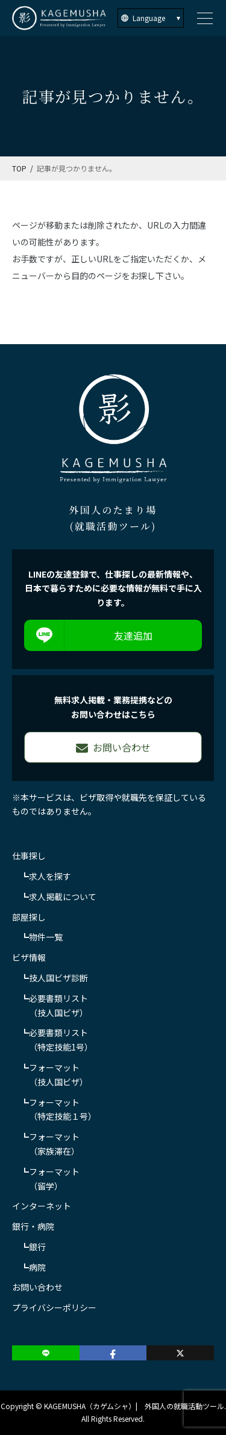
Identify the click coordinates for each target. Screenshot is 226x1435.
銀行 (37, 1247)
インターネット (41, 1206)
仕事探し (29, 856)
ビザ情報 (29, 957)
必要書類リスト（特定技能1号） (61, 1039)
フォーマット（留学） (54, 1178)
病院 (37, 1267)
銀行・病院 (33, 1226)
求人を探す (50, 876)
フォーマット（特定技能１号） (62, 1109)
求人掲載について (62, 896)
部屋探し (29, 917)
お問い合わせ (37, 1287)
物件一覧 (46, 937)
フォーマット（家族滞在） (54, 1144)
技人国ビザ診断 (58, 978)
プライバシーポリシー (54, 1307)
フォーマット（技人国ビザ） (58, 1074)
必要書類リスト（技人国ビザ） (58, 1005)
